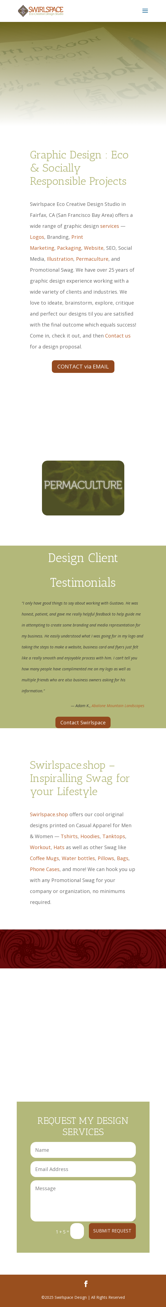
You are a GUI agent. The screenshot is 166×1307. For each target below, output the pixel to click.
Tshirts (69, 836)
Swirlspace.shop (49, 814)
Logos (37, 237)
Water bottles (78, 858)
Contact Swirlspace (83, 722)
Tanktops (113, 836)
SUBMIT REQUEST (112, 1231)
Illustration (60, 259)
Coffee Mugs (44, 858)
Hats (59, 847)
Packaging (69, 248)
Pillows (106, 858)
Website (93, 248)
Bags (122, 858)
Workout (40, 847)
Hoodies (90, 836)
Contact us (118, 335)
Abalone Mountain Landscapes (118, 705)
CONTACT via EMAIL (83, 366)
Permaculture (92, 259)
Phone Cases (45, 869)
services (109, 226)
